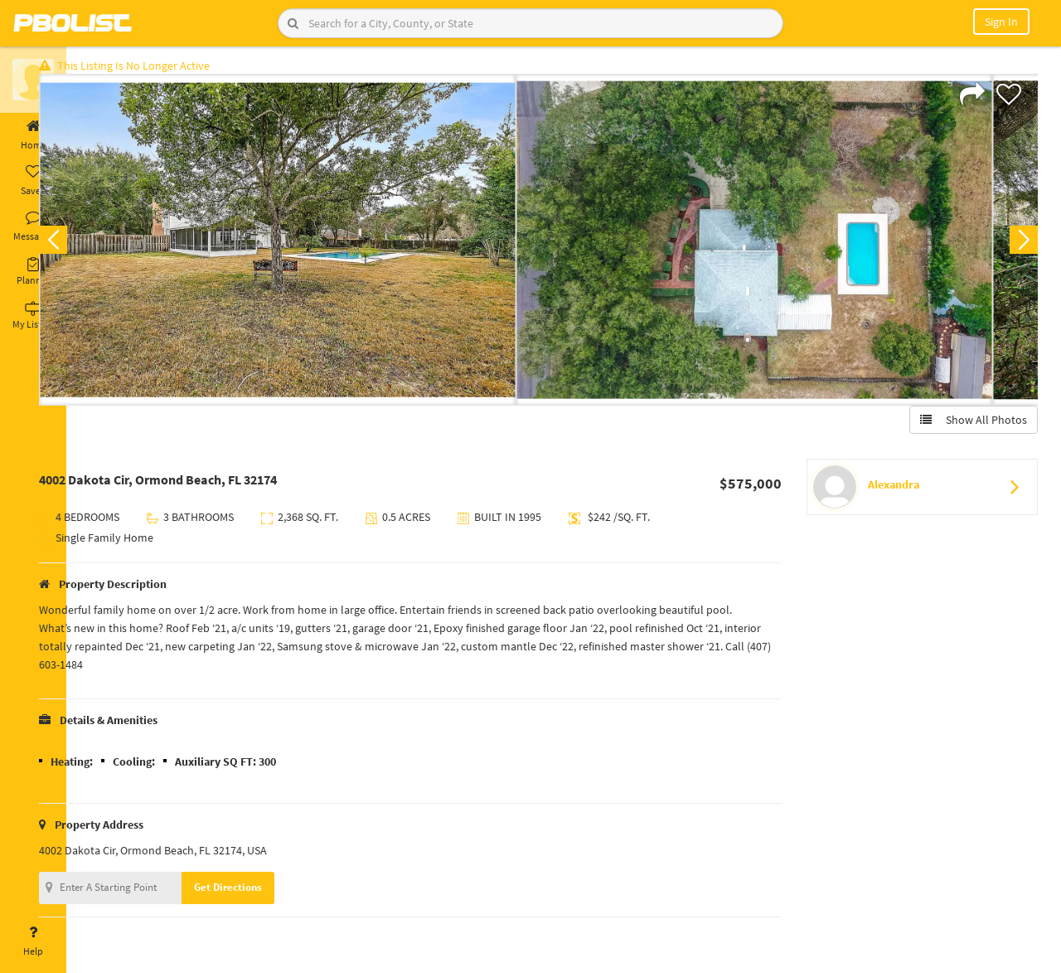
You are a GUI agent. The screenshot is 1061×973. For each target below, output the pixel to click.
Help (33, 941)
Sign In (1001, 21)
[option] (317, 245)
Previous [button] (93, 245)
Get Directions (268, 893)
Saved (33, 181)
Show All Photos (967, 425)
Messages (33, 226)
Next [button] (1018, 245)
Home (33, 135)
